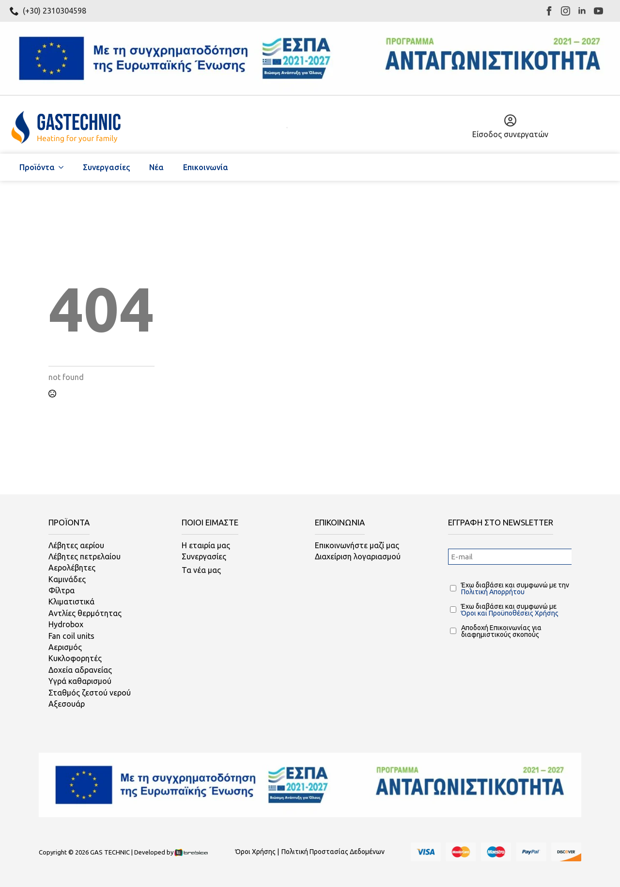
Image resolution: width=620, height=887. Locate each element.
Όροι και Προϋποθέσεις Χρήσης (509, 613)
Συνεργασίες (106, 167)
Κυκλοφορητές (75, 658)
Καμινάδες (67, 579)
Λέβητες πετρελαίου (84, 556)
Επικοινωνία (205, 167)
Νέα (156, 167)
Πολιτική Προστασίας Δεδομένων (333, 851)
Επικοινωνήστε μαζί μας (357, 545)
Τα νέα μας (201, 570)
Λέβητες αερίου (76, 545)
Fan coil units (71, 636)
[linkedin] (582, 11)
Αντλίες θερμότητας (85, 613)
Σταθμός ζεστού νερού (89, 692)
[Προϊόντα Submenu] (64, 167)
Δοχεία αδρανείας (80, 669)
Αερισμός (65, 647)
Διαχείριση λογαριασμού (358, 556)
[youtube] (598, 11)
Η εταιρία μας (206, 545)
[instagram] (565, 11)
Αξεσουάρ (66, 703)
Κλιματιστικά (71, 601)
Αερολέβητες (71, 567)
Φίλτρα (61, 590)
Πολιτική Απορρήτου (493, 592)
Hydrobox (65, 624)
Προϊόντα (37, 167)
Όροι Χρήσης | (257, 851)
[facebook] (549, 11)
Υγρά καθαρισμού (79, 681)
